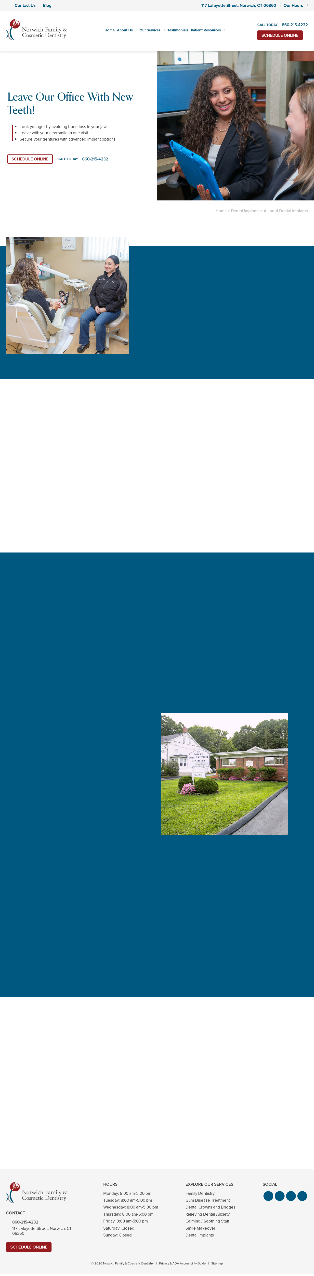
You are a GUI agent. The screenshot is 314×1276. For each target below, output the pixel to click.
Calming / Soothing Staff (207, 1221)
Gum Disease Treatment (207, 1200)
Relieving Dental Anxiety (207, 1214)
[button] (268, 1196)
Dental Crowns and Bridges (210, 1207)
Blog (47, 5)
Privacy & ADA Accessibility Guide (182, 1263)
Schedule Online (280, 35)
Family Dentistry (200, 1193)
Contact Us (25, 5)
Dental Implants (245, 211)
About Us (125, 30)
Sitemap (217, 1263)
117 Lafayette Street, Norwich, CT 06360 (238, 5)
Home (110, 30)
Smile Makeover (200, 1228)
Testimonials (177, 30)
